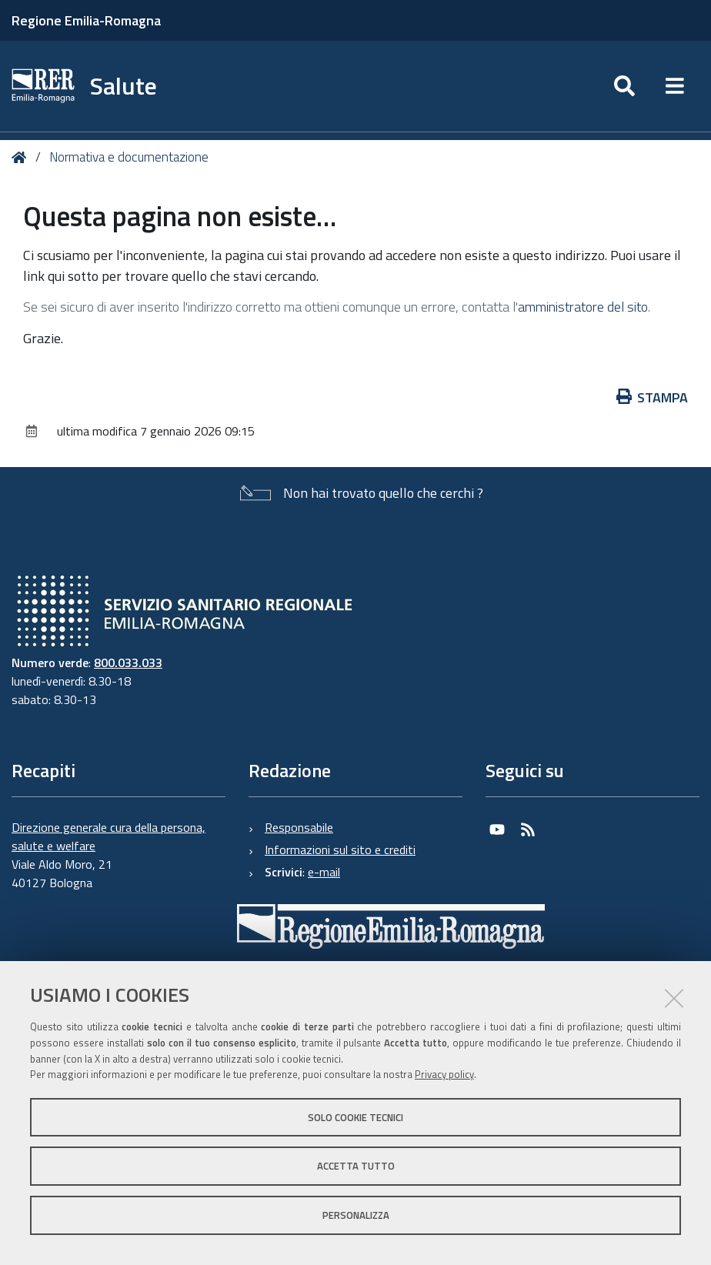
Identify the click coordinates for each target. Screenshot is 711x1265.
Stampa (652, 397)
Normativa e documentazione (129, 157)
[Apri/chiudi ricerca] (624, 86)
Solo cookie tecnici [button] (355, 1117)
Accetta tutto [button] (356, 1165)
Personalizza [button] (355, 1215)
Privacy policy (444, 1074)
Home (22, 157)
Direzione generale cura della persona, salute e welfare (108, 836)
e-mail (324, 872)
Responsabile (299, 827)
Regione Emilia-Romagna (86, 20)
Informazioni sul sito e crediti (340, 849)
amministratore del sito (583, 306)
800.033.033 (128, 662)
